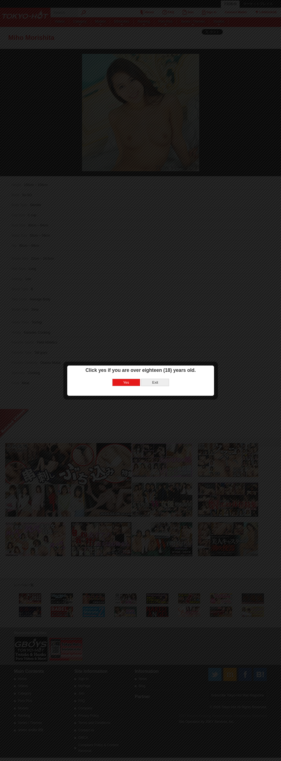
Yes (126, 366)
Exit (155, 366)
